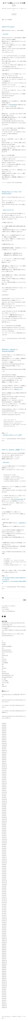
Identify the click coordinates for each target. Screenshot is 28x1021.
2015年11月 (4, 819)
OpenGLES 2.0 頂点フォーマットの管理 (12, 435)
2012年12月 (4, 880)
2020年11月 (4, 752)
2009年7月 (4, 947)
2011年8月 (4, 906)
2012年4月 (4, 891)
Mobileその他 (5, 655)
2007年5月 (4, 994)
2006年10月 (4, 1007)
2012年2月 (4, 895)
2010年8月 (4, 924)
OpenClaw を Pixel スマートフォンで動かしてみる (13, 633)
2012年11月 (4, 882)
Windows (4, 671)
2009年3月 (4, 955)
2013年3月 (4, 875)
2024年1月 (4, 741)
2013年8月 (4, 866)
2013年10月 (4, 862)
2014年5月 (4, 850)
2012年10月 (4, 884)
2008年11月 (4, 962)
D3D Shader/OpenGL (11, 438)
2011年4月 (4, 911)
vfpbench (4, 668)
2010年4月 (4, 931)
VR (2, 669)
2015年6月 (4, 828)
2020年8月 (4, 754)
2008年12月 (4, 960)
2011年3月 (4, 913)
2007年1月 (4, 1002)
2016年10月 (4, 803)
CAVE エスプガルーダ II (8, 210)
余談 (3, 684)
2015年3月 (4, 833)
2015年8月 (4, 824)
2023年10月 (4, 745)
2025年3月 (4, 732)
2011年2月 (4, 915)
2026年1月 (4, 728)
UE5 (3, 666)
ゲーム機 (4, 679)
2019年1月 (4, 781)
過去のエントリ (18, 389)
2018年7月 (4, 785)
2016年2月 (4, 815)
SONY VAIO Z (6, 462)
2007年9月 (4, 987)
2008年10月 (4, 964)
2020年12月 (4, 750)
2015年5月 (4, 830)
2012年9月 (4, 886)
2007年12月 (4, 982)
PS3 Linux (4, 659)
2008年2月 (4, 978)
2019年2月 (4, 779)
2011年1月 (4, 917)
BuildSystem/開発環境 (7, 646)
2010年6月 (4, 927)
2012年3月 (4, 893)
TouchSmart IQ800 (18, 499)
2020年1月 (4, 763)
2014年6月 (4, 848)
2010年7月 (4, 926)
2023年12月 (4, 743)
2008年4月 (4, 974)
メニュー (14, 14)
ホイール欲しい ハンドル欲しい (14, 4)
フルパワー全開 (5, 609)
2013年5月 (4, 871)
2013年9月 (4, 864)
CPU (3, 648)
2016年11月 (4, 801)
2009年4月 (4, 953)
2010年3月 (4, 933)
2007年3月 (4, 998)
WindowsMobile (13, 104)
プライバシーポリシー (6, 1016)
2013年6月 (4, 870)
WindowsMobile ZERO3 (7, 677)
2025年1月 (4, 736)
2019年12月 (4, 765)
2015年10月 (4, 821)
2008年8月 (4, 967)
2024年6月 (4, 739)
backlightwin (22, 522)
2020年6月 (4, 757)
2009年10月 (4, 942)
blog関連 (4, 644)
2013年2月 (4, 877)
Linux (3, 653)
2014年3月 (4, 853)
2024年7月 (4, 737)
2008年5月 (4, 973)
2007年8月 (4, 989)
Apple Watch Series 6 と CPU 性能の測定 (10, 694)
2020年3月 (4, 759)
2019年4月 (4, 775)
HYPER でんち (5, 607)
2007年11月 (4, 984)
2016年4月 (4, 812)
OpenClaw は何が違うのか (7, 635)
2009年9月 (4, 944)
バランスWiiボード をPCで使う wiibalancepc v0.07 (13, 705)
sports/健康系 (5, 662)
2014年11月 (4, 841)
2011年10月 (4, 902)
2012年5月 (4, 889)
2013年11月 (4, 860)
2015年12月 (4, 817)
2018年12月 (4, 783)
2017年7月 (4, 794)
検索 (3, 598)
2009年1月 (4, 958)
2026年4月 (4, 723)
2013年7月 (4, 868)
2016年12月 (4, 799)
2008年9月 (4, 965)
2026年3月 (4, 725)
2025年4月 (4, 730)
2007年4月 (4, 996)
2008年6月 (4, 971)
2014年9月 (4, 844)
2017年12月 (4, 792)
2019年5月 (4, 774)
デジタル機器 (5, 680)
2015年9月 (4, 823)
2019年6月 (4, 772)
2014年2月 (4, 855)
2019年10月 (4, 768)
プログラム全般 (5, 682)
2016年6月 (4, 808)
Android (9, 182)
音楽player (4, 686)
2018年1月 (4, 790)
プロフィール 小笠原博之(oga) (8, 611)
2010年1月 (4, 936)
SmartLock (4, 660)
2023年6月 (4, 747)
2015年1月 (4, 837)
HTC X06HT (5, 34)
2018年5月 (4, 788)
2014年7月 (4, 846)
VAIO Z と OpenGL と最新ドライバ (13, 450)
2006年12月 (4, 1003)
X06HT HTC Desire (8, 27)
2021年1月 (4, 748)
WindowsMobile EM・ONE (8, 675)
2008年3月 (4, 976)
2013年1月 (4, 879)
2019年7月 (4, 770)
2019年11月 (4, 766)
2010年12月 (4, 918)
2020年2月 (4, 761)
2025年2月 (4, 734)
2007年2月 (4, 1000)
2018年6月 (4, 786)
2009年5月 (4, 951)
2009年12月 (4, 938)
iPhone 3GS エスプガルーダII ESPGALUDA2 (11, 193)
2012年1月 (4, 897)
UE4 (3, 664)
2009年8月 (4, 946)
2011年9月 (4, 904)
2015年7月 (4, 826)
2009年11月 (4, 940)
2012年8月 (4, 888)
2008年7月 (4, 969)
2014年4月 (4, 851)
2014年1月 (4, 857)
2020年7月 (4, 756)
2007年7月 (4, 991)
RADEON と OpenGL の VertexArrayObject (10, 350)
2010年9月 (4, 922)
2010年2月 (4, 935)
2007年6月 (4, 993)
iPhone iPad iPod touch (12, 338)
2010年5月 (4, 929)
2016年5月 (4, 810)
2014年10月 (4, 842)
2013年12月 (4, 859)
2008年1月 (4, 980)
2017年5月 (4, 797)
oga (6, 701)
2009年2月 (4, 956)
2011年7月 (4, 908)
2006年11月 (4, 1005)
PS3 (2, 657)
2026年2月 (4, 727)
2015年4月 (4, 832)
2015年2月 (4, 835)
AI (2, 641)
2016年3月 (4, 813)
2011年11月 (4, 900)
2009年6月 (4, 949)
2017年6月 (4, 795)
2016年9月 (4, 804)
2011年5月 (4, 909)
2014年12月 (4, 839)
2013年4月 (4, 873)
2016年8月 (4, 806)
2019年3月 (4, 777)
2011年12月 (4, 898)
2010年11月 (4, 920)
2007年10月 (4, 985)
